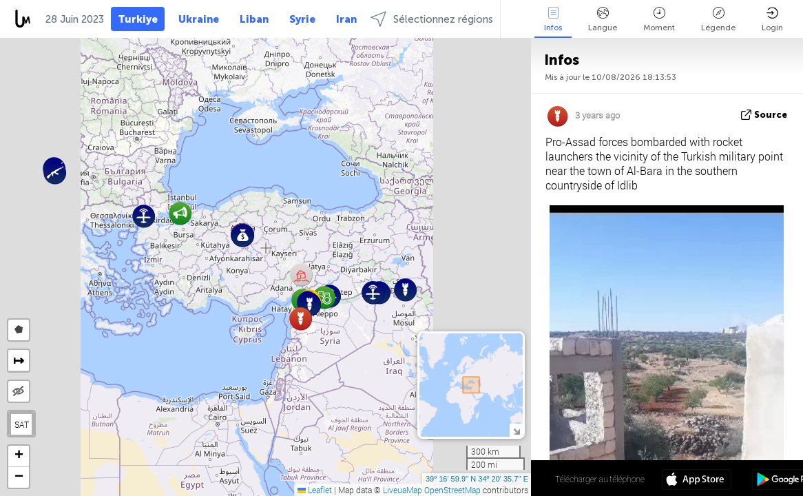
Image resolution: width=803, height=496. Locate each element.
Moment (659, 19)
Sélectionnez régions (432, 19)
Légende (718, 19)
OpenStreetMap (452, 489)
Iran (346, 19)
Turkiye (138, 19)
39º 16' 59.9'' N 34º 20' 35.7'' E (477, 479)
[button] (54, 172)
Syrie (302, 19)
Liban (254, 19)
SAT (21, 424)
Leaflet (315, 489)
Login (772, 19)
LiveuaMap (402, 489)
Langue (602, 19)
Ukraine (198, 19)
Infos (553, 19)
